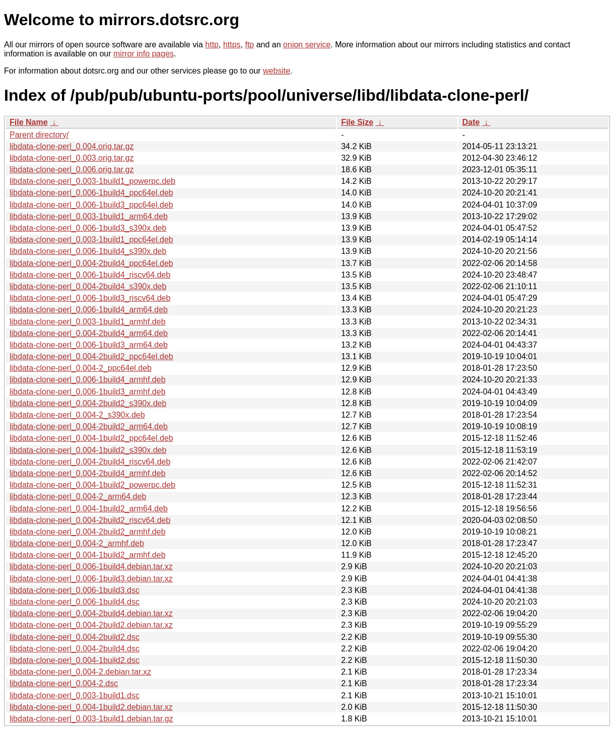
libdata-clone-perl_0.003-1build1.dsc (75, 695)
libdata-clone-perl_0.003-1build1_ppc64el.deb (91, 239)
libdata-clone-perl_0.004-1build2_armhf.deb (88, 555)
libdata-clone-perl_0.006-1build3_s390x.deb (88, 228)
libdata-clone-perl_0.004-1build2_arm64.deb (89, 508)
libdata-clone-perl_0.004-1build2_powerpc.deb (92, 485)
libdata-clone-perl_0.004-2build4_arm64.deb (89, 333)
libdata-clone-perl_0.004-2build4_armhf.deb (88, 473)
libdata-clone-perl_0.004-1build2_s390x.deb (88, 450)
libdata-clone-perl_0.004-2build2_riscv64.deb (90, 520)
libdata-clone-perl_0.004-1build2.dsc (75, 660)
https (232, 44)
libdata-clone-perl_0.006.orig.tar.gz (71, 169)
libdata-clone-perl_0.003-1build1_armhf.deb (88, 321)
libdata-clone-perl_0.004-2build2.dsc (75, 637)
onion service (306, 44)
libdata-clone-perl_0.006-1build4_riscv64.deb (90, 275)
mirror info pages (143, 53)
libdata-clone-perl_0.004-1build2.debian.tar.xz (91, 707)
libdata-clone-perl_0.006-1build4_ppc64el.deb (91, 192)
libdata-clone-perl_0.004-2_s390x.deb (77, 415)
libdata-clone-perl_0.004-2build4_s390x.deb (88, 286)
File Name (29, 122)
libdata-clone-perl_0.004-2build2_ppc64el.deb (91, 356)
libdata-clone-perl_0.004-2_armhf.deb (77, 543)
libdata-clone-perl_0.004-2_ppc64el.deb (81, 368)
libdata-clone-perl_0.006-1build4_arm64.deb (89, 309)
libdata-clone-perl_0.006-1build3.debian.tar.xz (91, 578)
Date (471, 122)
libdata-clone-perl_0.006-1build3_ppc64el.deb (91, 205)
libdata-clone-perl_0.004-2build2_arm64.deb (89, 426)
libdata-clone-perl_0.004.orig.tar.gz (71, 146)
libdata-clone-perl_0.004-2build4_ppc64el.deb (91, 263)
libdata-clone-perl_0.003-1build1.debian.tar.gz (91, 718)
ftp (249, 44)
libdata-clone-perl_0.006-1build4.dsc (75, 602)
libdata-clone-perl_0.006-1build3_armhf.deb (88, 391)
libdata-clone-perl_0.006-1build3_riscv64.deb (90, 298)
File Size (357, 122)
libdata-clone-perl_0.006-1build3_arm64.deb (89, 345)
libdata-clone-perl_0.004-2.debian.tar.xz (80, 672)
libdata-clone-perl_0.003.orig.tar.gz (71, 158)
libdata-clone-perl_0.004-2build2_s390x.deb (88, 403)
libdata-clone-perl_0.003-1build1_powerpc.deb (92, 181)
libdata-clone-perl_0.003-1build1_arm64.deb (89, 216)
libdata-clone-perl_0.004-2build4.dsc (75, 648)
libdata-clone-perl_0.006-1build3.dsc (75, 590)
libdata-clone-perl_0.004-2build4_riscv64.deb (90, 461)
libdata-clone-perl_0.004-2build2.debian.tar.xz (91, 625)
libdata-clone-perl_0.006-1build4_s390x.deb (88, 251)
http (212, 44)
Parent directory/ (39, 134)
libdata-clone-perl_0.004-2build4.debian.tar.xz (91, 613)
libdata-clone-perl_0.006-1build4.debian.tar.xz (91, 566)
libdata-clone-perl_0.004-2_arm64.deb (78, 496)
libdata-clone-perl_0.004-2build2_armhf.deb (88, 531)
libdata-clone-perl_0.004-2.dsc (64, 683)
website (276, 71)
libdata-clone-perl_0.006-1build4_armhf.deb (88, 379)
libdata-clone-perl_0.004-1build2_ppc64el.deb (91, 438)
